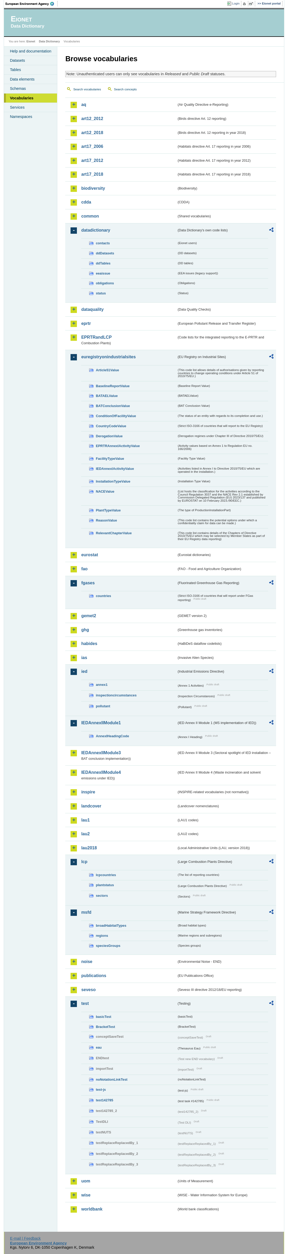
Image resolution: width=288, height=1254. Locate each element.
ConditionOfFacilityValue (116, 416)
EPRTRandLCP (96, 337)
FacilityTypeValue (110, 459)
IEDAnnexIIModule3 (101, 752)
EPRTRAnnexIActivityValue (118, 446)
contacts (103, 243)
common (90, 216)
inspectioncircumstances (116, 695)
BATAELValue (106, 396)
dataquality (92, 309)
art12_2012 (92, 118)
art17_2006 (92, 146)
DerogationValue (109, 436)
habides (89, 643)
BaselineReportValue (112, 386)
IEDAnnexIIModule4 (101, 772)
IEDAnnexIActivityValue (115, 469)
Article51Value (107, 370)
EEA (32, 3)
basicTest (103, 1017)
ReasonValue (106, 520)
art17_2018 (92, 174)
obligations (105, 283)
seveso (88, 989)
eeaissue (103, 273)
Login (235, 3)
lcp (84, 861)
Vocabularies (21, 98)
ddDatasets (105, 253)
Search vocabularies (87, 89)
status (101, 293)
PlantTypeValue (108, 510)
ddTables (103, 263)
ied (84, 671)
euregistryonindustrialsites (108, 357)
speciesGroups (108, 946)
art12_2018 (92, 132)
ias (84, 657)
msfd (86, 912)
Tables (15, 70)
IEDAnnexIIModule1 (101, 723)
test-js (101, 1090)
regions (102, 936)
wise (85, 1195)
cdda (86, 202)
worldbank (91, 1209)
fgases (88, 583)
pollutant (103, 706)
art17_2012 (92, 160)
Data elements (22, 79)
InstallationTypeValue (113, 481)
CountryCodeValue (111, 426)
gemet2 (88, 615)
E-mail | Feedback (25, 1238)
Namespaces (21, 116)
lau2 (85, 834)
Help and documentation (30, 51)
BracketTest (105, 1027)
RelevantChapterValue (114, 533)
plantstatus (105, 885)
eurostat (89, 555)
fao (84, 569)
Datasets (17, 60)
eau (99, 1047)
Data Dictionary (49, 41)
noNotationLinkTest (111, 1079)
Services (17, 107)
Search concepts (125, 89)
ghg (85, 630)
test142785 (104, 1100)
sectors (102, 896)
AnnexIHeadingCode (112, 736)
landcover (91, 806)
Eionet (31, 41)
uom (85, 1181)
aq (83, 104)
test (85, 1003)
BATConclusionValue (113, 406)
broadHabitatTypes (111, 926)
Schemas (18, 88)
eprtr (86, 323)
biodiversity (93, 188)
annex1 (101, 685)
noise (86, 961)
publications (93, 975)
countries (103, 596)
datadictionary (95, 230)
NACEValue (105, 491)
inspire (88, 792)
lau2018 (89, 848)
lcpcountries (106, 875)
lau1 (85, 820)
